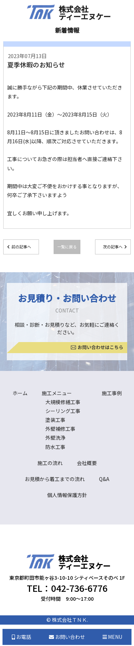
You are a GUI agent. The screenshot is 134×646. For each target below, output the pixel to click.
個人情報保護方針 (67, 494)
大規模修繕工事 (62, 401)
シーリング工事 (62, 410)
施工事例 (112, 393)
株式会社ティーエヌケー (85, 13)
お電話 (21, 636)
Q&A (104, 478)
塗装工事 (55, 419)
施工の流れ (50, 462)
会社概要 (87, 462)
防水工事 (55, 446)
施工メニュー (57, 393)
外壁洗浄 (55, 437)
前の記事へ (21, 246)
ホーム (20, 393)
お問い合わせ (67, 636)
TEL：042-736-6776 (67, 588)
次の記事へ (113, 246)
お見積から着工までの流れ (55, 478)
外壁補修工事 (60, 428)
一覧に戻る (67, 246)
